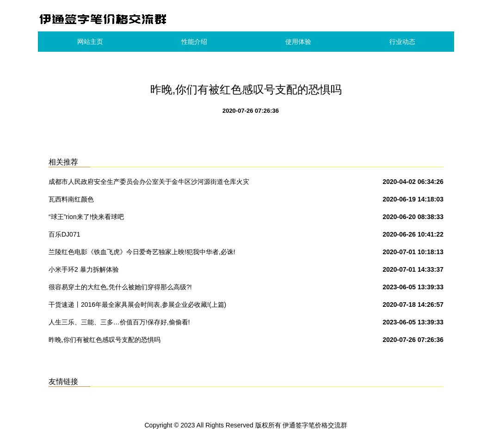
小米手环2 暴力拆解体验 (84, 269)
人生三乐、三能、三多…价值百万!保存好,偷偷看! (119, 322)
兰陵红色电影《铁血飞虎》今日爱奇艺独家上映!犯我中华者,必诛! (142, 252)
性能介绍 (194, 41)
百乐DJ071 (64, 234)
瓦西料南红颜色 (71, 199)
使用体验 (298, 41)
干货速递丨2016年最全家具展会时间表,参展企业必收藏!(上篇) (137, 304)
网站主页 (90, 41)
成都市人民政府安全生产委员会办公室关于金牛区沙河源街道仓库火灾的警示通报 (149, 183)
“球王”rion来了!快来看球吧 (86, 216)
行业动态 (402, 41)
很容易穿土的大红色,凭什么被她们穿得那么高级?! (120, 287)
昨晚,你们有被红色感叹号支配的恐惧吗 (104, 339)
